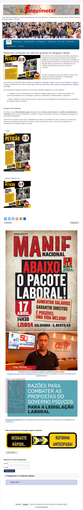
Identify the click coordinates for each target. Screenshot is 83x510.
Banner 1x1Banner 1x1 (13, 178)
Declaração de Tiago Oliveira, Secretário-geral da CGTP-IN (25, 374)
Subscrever (9, 471)
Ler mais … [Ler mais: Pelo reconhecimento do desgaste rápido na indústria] (12, 452)
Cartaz (8, 131)
